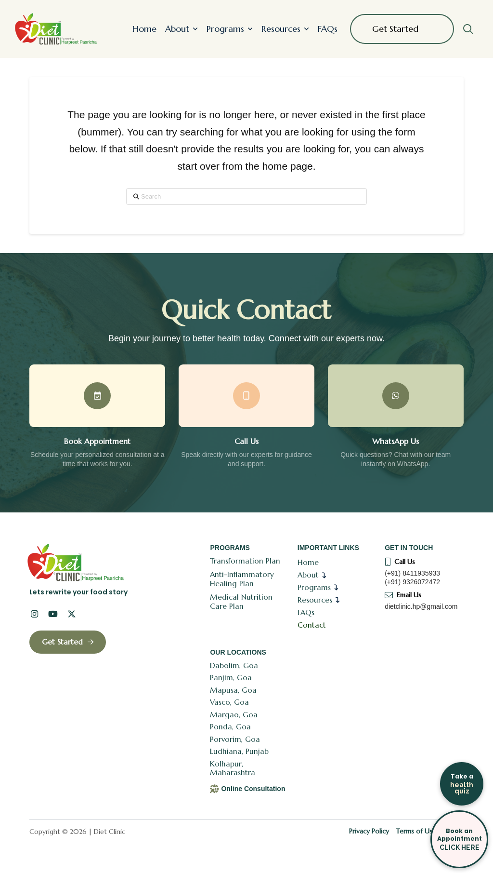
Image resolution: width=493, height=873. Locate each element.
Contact (312, 625)
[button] (468, 29)
